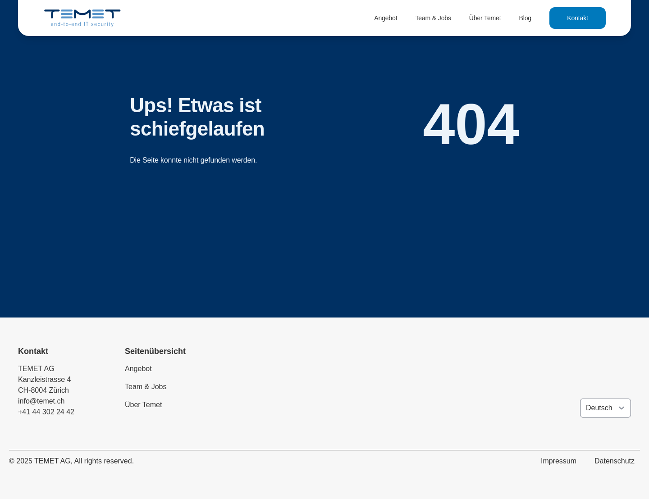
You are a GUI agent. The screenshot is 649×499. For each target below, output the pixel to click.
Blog (525, 18)
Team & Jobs (433, 18)
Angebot (385, 18)
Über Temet (485, 18)
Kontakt (577, 18)
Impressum (558, 461)
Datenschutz (614, 461)
